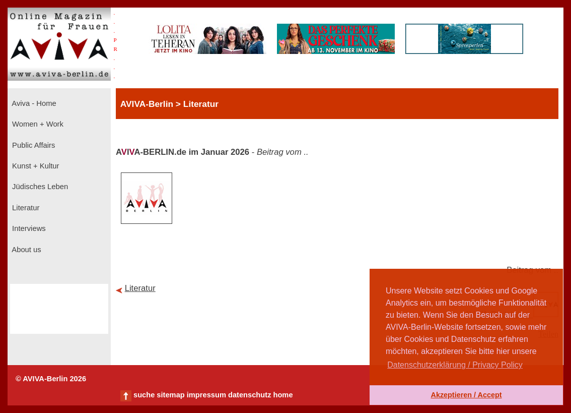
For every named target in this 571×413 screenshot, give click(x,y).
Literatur (24, 208)
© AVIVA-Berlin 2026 (51, 379)
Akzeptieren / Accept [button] (466, 395)
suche (144, 395)
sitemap (170, 395)
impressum (206, 395)
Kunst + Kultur (34, 166)
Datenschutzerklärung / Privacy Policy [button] (455, 365)
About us (25, 250)
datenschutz (249, 395)
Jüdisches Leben (39, 187)
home (283, 395)
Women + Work (36, 124)
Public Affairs (32, 145)
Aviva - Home (33, 103)
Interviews (28, 228)
